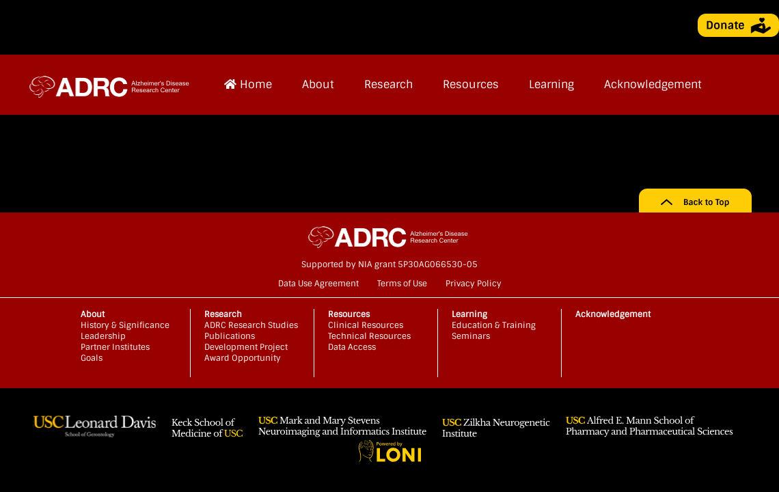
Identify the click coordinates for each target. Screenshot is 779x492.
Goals (91, 358)
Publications (229, 336)
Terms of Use (402, 283)
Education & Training (494, 325)
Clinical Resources (365, 325)
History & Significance (125, 325)
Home (248, 84)
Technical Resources (369, 336)
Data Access (352, 347)
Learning (551, 84)
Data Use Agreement (318, 283)
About (318, 84)
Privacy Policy (474, 283)
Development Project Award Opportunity (246, 353)
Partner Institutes (115, 347)
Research (388, 84)
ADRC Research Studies (251, 325)
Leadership (103, 336)
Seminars (471, 336)
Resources (471, 84)
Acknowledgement (653, 84)
